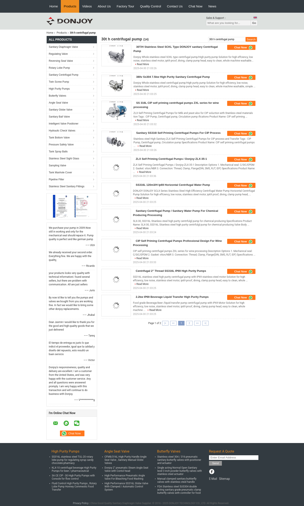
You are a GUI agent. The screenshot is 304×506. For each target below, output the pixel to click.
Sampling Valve (57, 165)
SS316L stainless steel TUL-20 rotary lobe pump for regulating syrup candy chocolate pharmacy (73, 460)
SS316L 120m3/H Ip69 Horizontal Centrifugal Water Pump (173, 184)
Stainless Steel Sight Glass (64, 158)
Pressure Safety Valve (61, 144)
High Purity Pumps (59, 88)
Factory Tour (125, 6)
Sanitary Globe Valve (60, 109)
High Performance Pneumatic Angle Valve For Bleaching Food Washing (124, 477)
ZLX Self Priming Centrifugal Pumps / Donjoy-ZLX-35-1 (171, 158)
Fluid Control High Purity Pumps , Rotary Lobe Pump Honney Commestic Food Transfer (74, 486)
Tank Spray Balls (58, 151)
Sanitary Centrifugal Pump (63, 74)
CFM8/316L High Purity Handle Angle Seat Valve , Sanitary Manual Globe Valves (125, 460)
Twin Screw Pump (59, 81)
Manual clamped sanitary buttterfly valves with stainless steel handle (176, 480)
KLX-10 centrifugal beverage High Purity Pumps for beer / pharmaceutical (74, 469)
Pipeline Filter (56, 179)
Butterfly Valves (57, 95)
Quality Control (150, 6)
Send (215, 463)
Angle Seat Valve (58, 102)
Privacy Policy (80, 503)
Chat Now (195, 6)
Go (254, 23)
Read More (143, 64)
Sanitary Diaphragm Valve (63, 46)
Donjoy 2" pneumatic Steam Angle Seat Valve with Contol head (126, 469)
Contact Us (175, 6)
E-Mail (213, 478)
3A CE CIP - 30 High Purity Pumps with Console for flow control (73, 477)
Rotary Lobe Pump (59, 67)
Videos (87, 6)
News (212, 6)
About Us (104, 6)
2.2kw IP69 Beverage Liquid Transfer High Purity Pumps (172, 296)
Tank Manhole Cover (60, 172)
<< (173, 323)
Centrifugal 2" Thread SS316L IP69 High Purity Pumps (171, 270)
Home (53, 6)
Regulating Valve (58, 53)
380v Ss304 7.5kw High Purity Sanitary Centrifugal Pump (173, 76)
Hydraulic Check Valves (62, 130)
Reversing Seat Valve (61, 60)
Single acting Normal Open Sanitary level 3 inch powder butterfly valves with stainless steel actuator (179, 471)
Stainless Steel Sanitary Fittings (66, 186)
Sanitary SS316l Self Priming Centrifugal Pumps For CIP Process (178, 132)
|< (165, 323)
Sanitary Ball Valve (59, 116)
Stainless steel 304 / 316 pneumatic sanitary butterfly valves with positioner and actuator (179, 460)
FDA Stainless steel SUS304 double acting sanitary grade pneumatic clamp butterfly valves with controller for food (179, 489)
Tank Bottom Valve (59, 137)
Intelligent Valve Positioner (64, 123)
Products (70, 6)
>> (197, 323)
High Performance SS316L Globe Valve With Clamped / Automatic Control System (126, 486)
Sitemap (224, 478)
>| (205, 323)
